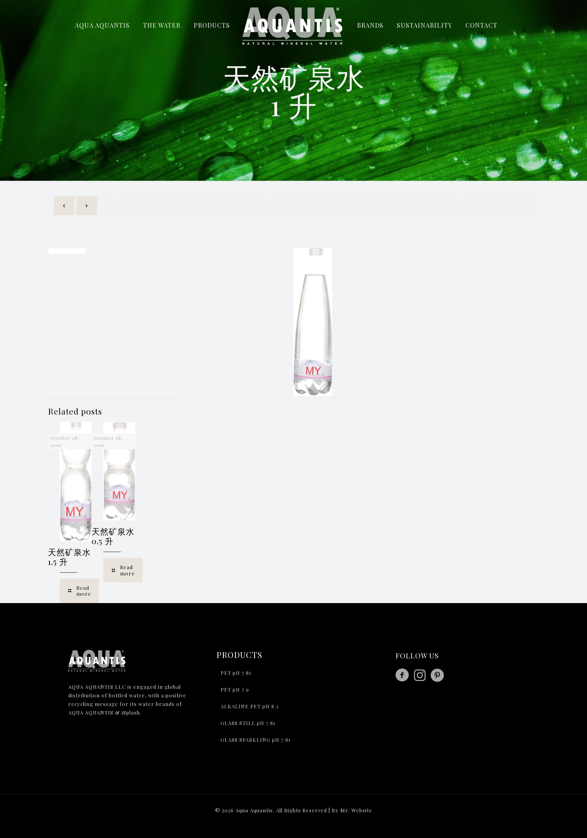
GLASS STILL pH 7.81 (248, 723)
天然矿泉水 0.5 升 (113, 536)
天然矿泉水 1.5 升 (69, 556)
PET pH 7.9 (235, 689)
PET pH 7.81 (236, 672)
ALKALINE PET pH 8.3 (250, 706)
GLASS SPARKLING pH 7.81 (256, 739)
